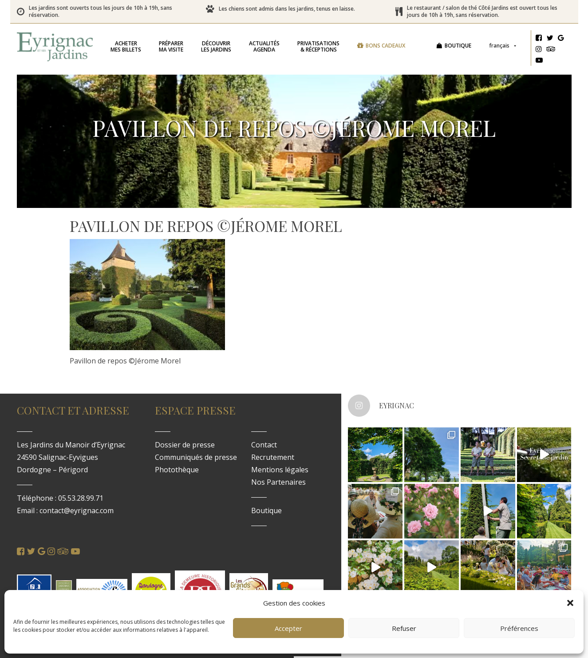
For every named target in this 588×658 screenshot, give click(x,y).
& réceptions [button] (318, 46)
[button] (570, 602)
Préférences (519, 628)
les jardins (216, 46)
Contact (264, 445)
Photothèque (177, 470)
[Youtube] (539, 61)
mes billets (125, 46)
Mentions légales (279, 470)
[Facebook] (539, 39)
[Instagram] (539, 50)
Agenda (264, 46)
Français (503, 45)
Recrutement (272, 457)
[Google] (561, 39)
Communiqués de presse (196, 457)
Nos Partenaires (278, 482)
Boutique (458, 45)
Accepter (288, 628)
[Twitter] (549, 39)
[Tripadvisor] (551, 50)
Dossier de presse (185, 445)
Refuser (404, 628)
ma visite (171, 46)
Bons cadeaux (385, 45)
